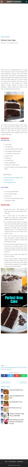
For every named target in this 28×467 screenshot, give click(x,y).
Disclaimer (20, 461)
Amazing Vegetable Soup (16, 390)
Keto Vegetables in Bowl (10, 182)
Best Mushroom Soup (15, 408)
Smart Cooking (14, 2)
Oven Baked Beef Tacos (15, 402)
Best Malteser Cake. (9, 180)
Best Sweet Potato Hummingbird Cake (13, 177)
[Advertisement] (14, 21)
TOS (6, 461)
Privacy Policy (12, 461)
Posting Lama (23, 382)
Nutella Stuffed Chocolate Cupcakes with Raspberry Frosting (16, 421)
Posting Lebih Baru (6, 382)
